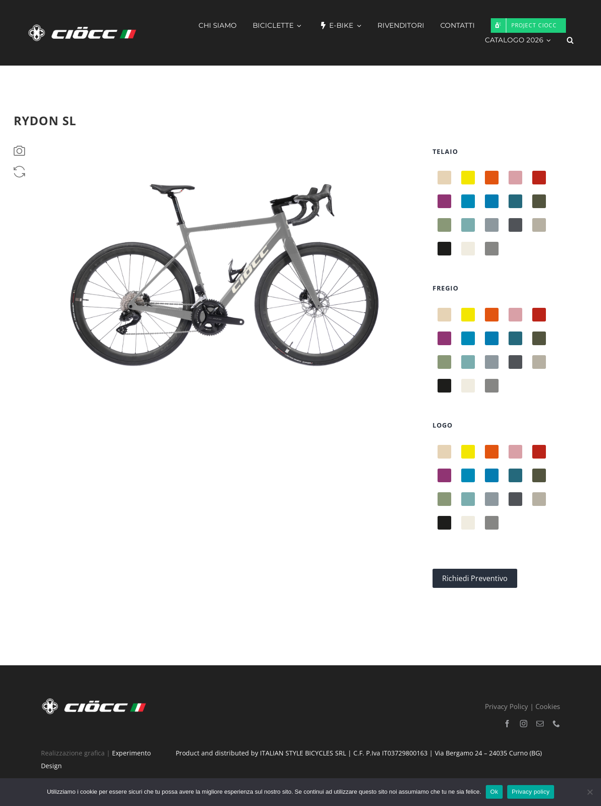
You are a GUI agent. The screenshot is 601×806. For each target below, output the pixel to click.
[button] (570, 40)
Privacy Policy (506, 706)
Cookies (547, 706)
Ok (494, 791)
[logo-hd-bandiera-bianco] (96, 699)
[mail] (540, 723)
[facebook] (507, 723)
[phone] (556, 723)
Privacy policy (531, 791)
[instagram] (523, 723)
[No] (589, 791)
